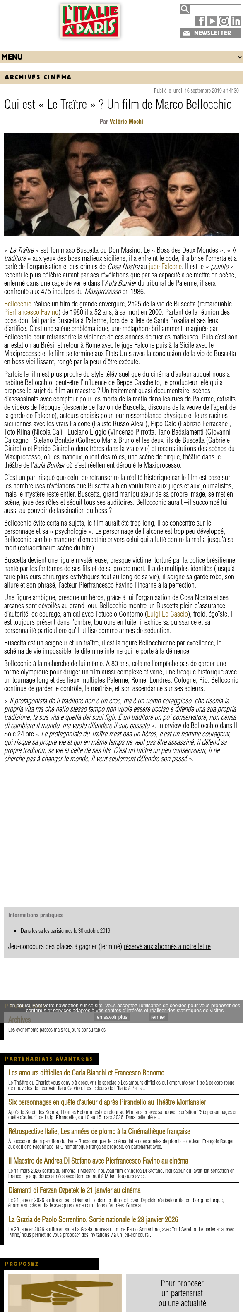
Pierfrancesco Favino (31, 312)
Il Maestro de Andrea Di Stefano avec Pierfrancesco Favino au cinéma (98, 1161)
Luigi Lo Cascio (167, 614)
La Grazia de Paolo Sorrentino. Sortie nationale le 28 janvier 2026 (93, 1219)
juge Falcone (165, 266)
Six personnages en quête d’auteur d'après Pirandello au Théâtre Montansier (107, 1102)
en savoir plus (112, 1017)
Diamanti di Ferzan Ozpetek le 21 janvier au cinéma (74, 1190)
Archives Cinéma (38, 77)
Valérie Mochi (125, 121)
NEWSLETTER (212, 33)
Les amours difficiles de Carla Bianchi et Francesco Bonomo (86, 1073)
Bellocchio (17, 303)
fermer (158, 1017)
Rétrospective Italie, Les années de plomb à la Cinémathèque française (99, 1131)
